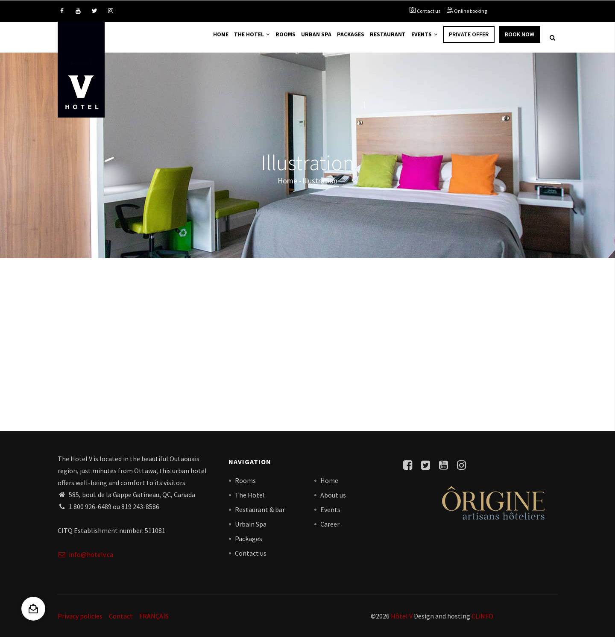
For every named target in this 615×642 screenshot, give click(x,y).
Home (204, 39)
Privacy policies (80, 620)
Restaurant (383, 39)
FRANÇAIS (154, 620)
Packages (344, 39)
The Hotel (239, 39)
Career (330, 528)
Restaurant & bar (260, 514)
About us (333, 499)
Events (423, 39)
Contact (121, 620)
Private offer (469, 39)
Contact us (428, 11)
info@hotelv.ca (85, 559)
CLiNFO (481, 620)
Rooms (275, 39)
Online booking (470, 11)
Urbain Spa (250, 528)
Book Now (519, 39)
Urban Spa (307, 39)
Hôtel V (402, 620)
